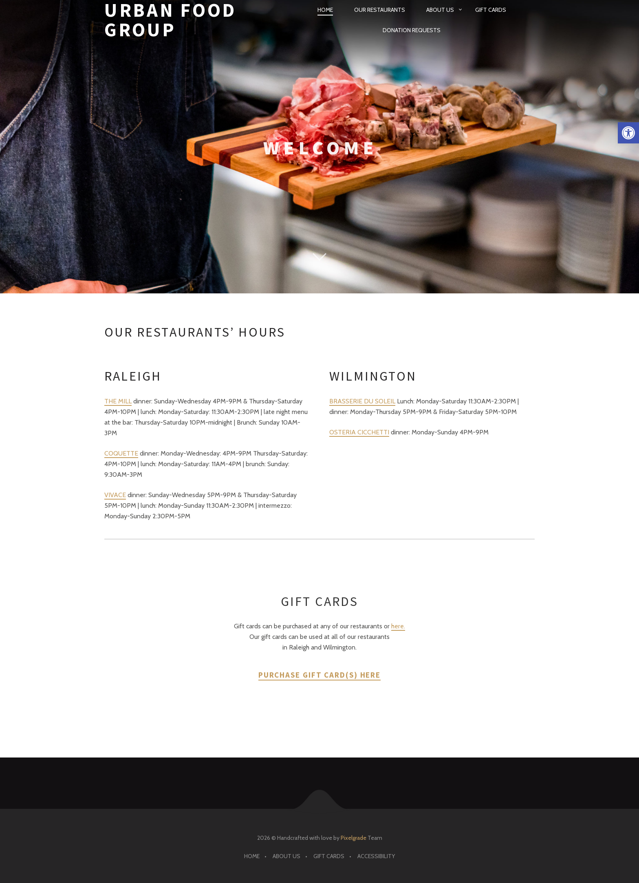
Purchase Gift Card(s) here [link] (319, 675)
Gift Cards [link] (490, 9)
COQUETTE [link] (121, 453)
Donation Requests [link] (412, 30)
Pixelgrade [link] (353, 837)
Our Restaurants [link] (379, 9)
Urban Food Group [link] (170, 20)
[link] (628, 132)
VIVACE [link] (115, 495)
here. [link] (398, 626)
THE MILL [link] (118, 401)
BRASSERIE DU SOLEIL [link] (362, 401)
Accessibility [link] (376, 856)
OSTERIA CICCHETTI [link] (359, 432)
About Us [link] (440, 9)
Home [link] (325, 9)
